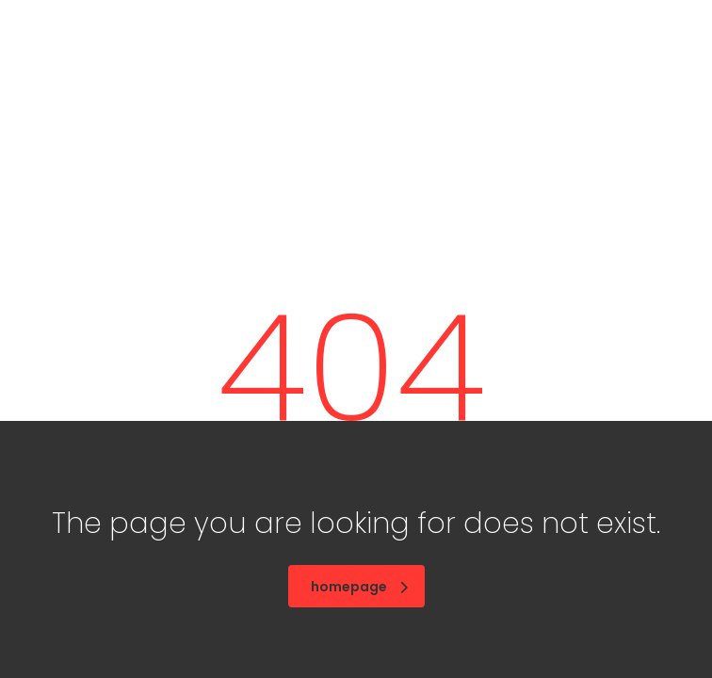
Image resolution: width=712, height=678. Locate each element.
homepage (359, 586)
